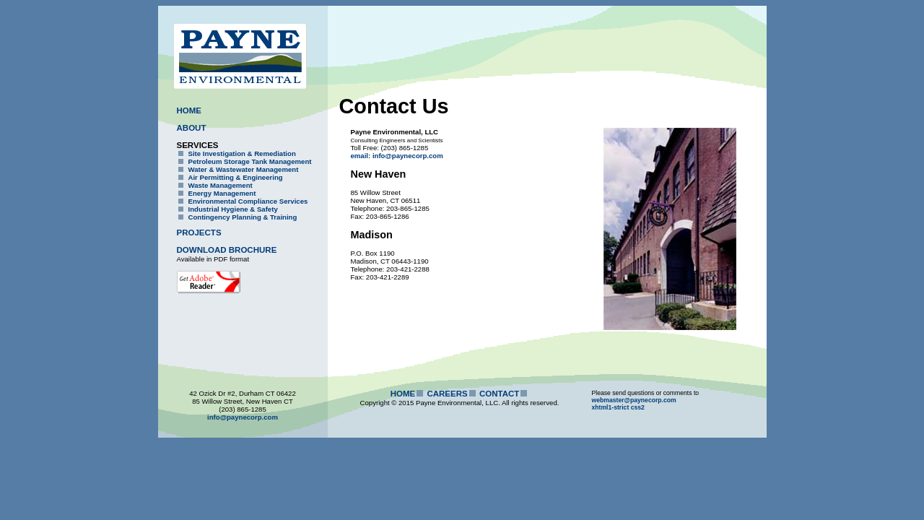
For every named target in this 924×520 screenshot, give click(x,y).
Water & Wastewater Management (243, 169)
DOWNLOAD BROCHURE (227, 250)
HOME (189, 110)
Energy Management (222, 193)
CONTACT (499, 393)
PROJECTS (199, 232)
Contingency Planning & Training (242, 217)
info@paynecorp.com (242, 417)
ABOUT (191, 128)
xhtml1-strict (610, 407)
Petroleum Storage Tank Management (250, 161)
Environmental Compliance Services (248, 201)
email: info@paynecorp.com (397, 156)
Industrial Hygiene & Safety (233, 209)
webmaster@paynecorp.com (634, 400)
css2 (638, 407)
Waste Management (220, 185)
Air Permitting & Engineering (235, 177)
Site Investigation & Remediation (242, 153)
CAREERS (447, 393)
